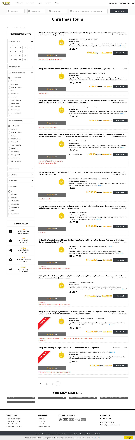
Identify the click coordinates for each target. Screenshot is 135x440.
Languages (13, 175)
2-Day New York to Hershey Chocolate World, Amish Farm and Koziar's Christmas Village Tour (74, 69)
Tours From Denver (13, 424)
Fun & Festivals (15, 27)
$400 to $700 (13, 204)
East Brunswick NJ (14, 87)
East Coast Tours (44, 426)
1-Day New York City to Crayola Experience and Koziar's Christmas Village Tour (69, 348)
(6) (56, 89)
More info (97, 438)
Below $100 (13, 195)
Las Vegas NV (13, 152)
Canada (41, 419)
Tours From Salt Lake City (15, 426)
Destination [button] (19, 3)
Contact (48, 3)
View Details (120, 53)
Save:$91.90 (107, 121)
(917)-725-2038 (113, 3)
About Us (38, 434)
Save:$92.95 (107, 192)
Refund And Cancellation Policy (72, 434)
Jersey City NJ (13, 148)
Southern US (42, 421)
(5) (56, 55)
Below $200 (13, 198)
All (25, 60)
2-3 (11, 55)
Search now (119, 11)
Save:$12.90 (107, 87)
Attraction (13, 180)
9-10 (15, 60)
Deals (57, 3)
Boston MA (13, 81)
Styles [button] (40, 3)
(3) (56, 123)
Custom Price (13, 214)
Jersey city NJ (13, 104)
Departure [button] (30, 3)
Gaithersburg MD (14, 100)
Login (133, 3)
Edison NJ (12, 91)
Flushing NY (13, 97)
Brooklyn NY (13, 84)
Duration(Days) (15, 41)
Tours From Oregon (14, 419)
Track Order (122, 3)
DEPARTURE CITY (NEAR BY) (17, 73)
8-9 (11, 60)
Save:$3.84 (108, 366)
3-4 (15, 55)
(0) (56, 195)
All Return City (13, 126)
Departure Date (15, 67)
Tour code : (119, 35)
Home (8, 27)
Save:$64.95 (107, 332)
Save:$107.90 (107, 154)
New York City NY (14, 113)
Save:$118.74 (107, 296)
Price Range (13, 186)
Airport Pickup (14, 169)
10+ (20, 60)
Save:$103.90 (107, 53)
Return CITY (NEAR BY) (16, 121)
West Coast (42, 424)
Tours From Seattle (13, 421)
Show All (122, 46)
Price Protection (89, 434)
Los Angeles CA (14, 107)
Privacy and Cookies (55, 434)
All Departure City (14, 78)
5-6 (20, 55)
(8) (56, 334)
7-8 (25, 55)
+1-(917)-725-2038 (107, 422)
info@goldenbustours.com (110, 425)
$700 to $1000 (13, 207)
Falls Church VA (14, 94)
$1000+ (11, 211)
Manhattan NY (14, 110)
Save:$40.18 (107, 226)
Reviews (44, 434)
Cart (128, 3)
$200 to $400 (13, 201)
